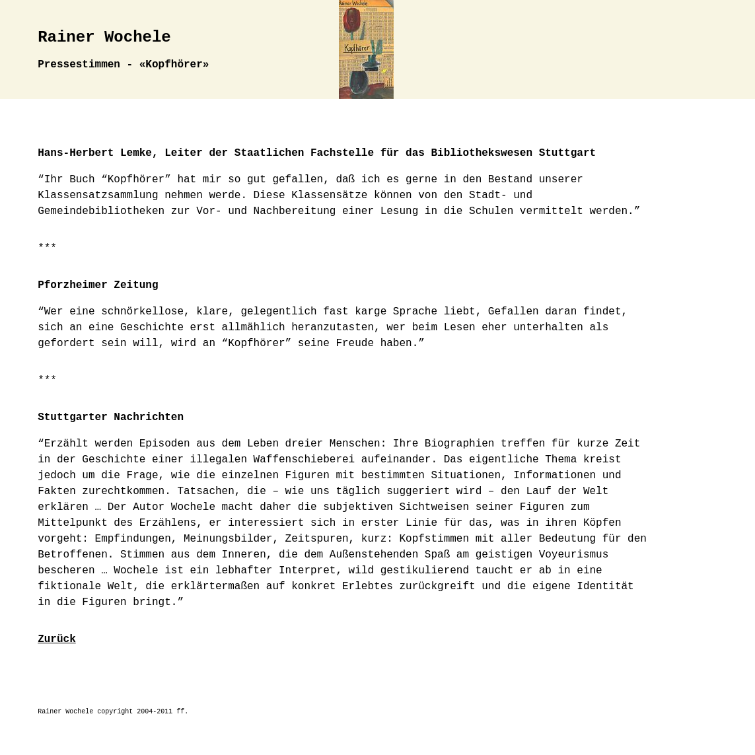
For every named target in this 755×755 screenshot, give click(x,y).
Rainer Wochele (104, 37)
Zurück (57, 639)
